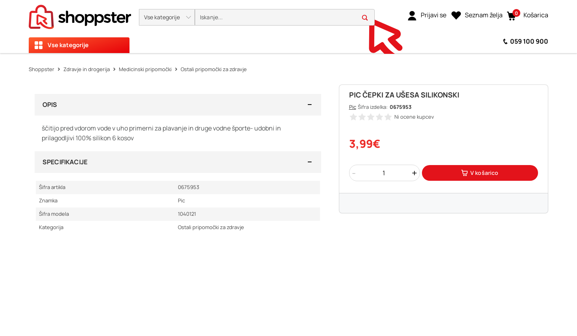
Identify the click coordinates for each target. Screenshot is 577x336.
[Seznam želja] (477, 15)
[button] (167, 17)
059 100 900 (529, 41)
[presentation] (288, 26)
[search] (285, 17)
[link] (426, 15)
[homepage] (80, 14)
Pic (352, 106)
